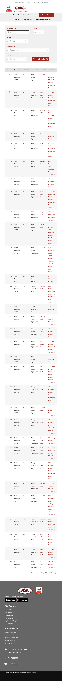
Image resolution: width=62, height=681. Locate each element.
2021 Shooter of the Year (51, 309)
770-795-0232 (13, 658)
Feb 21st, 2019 (41, 564)
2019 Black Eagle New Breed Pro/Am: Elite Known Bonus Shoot (51, 199)
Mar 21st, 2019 (41, 194)
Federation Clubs (10, 635)
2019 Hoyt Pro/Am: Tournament (51, 564)
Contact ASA (45, 2)
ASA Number (11, 28)
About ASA (37, 2)
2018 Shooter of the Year (51, 359)
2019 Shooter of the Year (51, 136)
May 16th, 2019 (41, 145)
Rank (9, 70)
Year (35, 28)
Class (9, 55)
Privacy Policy (25, 672)
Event (9, 37)
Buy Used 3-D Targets (11, 621)
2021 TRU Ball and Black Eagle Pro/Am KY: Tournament (51, 524)
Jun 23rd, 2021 (41, 389)
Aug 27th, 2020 (41, 369)
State (26, 70)
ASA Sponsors (9, 623)
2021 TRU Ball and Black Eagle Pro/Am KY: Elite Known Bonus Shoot (51, 294)
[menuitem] (20, 2)
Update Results (40, 59)
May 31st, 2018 (41, 331)
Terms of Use (33, 672)
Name (17, 70)
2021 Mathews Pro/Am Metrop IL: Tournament (51, 539)
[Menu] (54, 9)
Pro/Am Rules (9, 612)
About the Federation (11, 632)
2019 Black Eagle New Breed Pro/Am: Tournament (51, 453)
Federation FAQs (10, 643)
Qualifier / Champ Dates (12, 637)
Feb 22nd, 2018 (42, 440)
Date (43, 70)
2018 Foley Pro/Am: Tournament (51, 440)
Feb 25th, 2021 (41, 95)
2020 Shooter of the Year (51, 278)
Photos (29, 2)
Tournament (11, 46)
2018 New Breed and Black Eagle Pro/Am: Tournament (51, 347)
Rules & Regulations (20, 2)
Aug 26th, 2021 (41, 422)
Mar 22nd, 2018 (42, 344)
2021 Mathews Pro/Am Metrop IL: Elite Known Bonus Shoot (51, 395)
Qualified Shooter (10, 640)
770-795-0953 (13, 664)
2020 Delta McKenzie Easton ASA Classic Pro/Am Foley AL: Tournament (51, 374)
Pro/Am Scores (9, 618)
